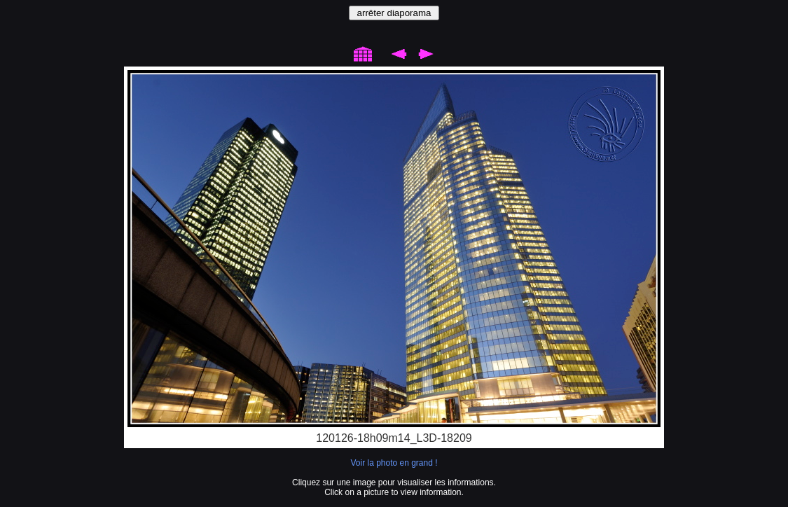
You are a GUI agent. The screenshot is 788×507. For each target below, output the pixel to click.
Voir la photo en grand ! (393, 463)
